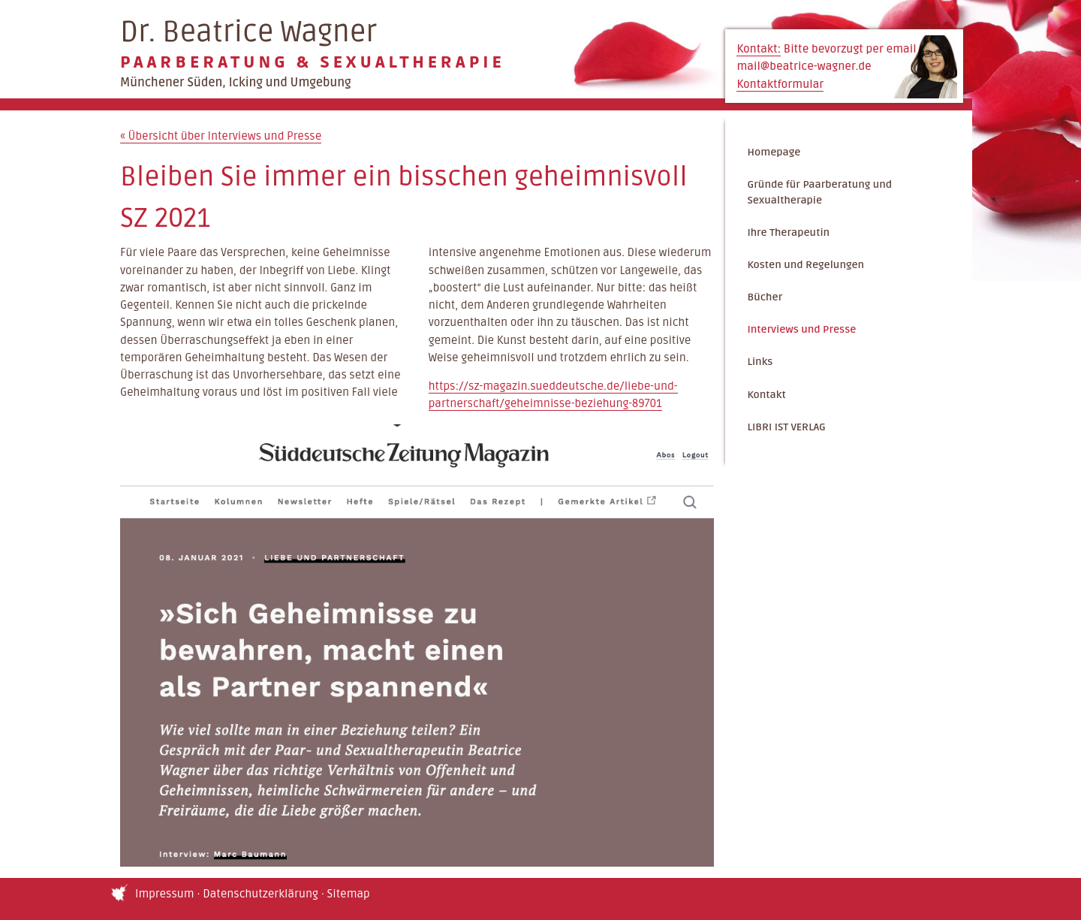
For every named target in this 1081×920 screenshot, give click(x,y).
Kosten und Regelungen (805, 264)
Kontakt (766, 394)
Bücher (764, 297)
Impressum (164, 893)
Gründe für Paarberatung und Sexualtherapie (819, 192)
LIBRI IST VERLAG (786, 427)
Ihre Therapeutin (788, 232)
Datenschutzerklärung (260, 893)
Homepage (773, 152)
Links (759, 361)
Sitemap (348, 893)
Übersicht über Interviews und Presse (220, 136)
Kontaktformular (780, 84)
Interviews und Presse (801, 329)
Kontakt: (758, 49)
